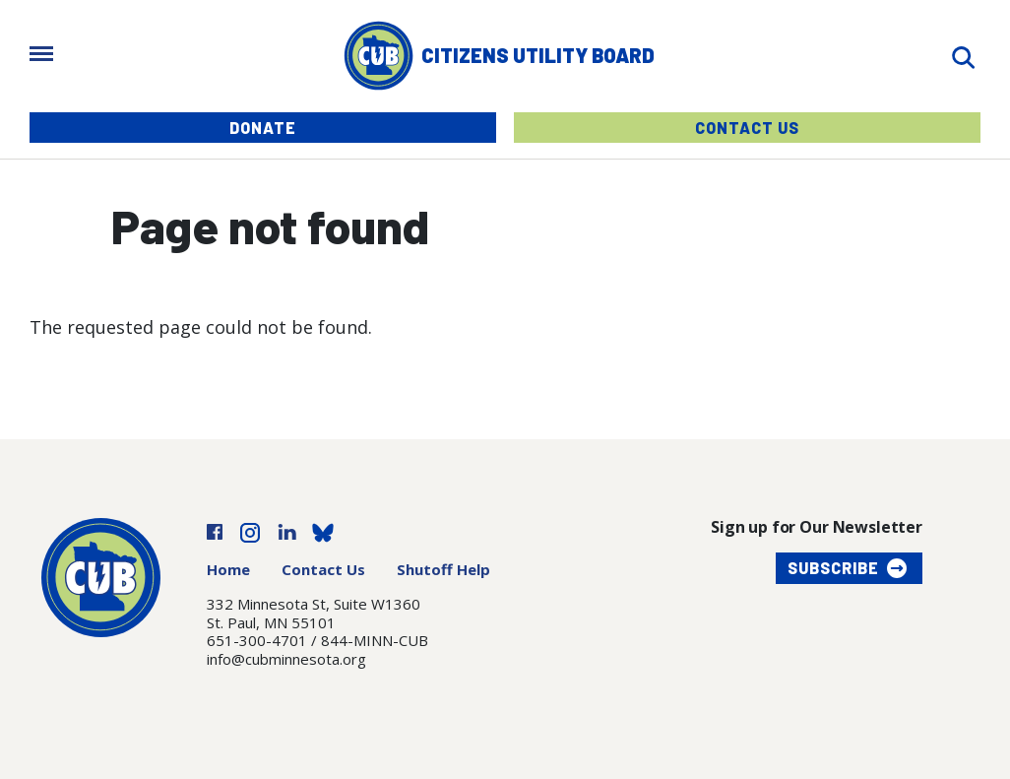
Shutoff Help (443, 569)
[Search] (962, 55)
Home (228, 569)
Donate (262, 127)
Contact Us (747, 127)
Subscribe (833, 567)
